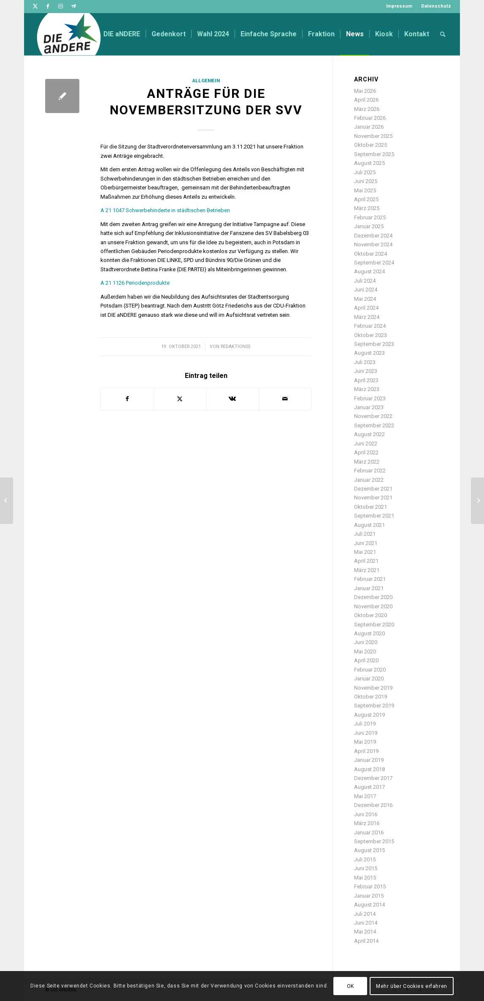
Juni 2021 (365, 543)
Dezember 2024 (373, 235)
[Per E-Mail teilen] (285, 399)
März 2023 (366, 389)
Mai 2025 (365, 190)
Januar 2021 (369, 588)
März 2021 (366, 570)
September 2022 (374, 425)
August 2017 (369, 787)
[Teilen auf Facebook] (127, 399)
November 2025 (373, 136)
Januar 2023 (369, 407)
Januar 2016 (369, 832)
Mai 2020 (365, 651)
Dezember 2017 (373, 778)
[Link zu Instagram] (60, 6)
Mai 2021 (365, 552)
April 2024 (366, 308)
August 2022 (369, 434)
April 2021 (366, 561)
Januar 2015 (369, 896)
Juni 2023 (365, 371)
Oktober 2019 (370, 696)
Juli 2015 (365, 859)
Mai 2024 (365, 299)
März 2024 (366, 317)
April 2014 (366, 941)
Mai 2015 (365, 877)
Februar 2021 (370, 579)
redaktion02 (236, 346)
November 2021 (373, 497)
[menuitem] (399, 6)
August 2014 (369, 904)
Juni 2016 (365, 814)
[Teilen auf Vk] (232, 399)
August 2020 (369, 633)
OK (350, 986)
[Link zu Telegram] (73, 6)
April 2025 (366, 199)
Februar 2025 (370, 217)
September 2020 (374, 624)
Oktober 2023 (370, 335)
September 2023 (374, 344)
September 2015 (374, 841)
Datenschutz (436, 6)
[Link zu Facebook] (48, 6)
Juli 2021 (365, 534)
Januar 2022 (369, 480)
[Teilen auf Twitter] (180, 399)
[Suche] (443, 34)
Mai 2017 (365, 796)
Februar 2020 (370, 669)
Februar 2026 (370, 118)
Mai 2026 (365, 91)
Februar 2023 (370, 398)
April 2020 (366, 660)
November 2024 (373, 244)
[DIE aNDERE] (69, 34)
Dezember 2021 (373, 489)
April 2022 (366, 452)
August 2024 (369, 271)
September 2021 (374, 516)
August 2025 (369, 163)
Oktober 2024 (370, 254)
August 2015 (369, 850)
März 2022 (366, 462)
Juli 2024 (365, 281)
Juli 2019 (365, 723)
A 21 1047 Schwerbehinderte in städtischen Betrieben (165, 210)
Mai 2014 (365, 931)
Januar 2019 (369, 760)
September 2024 (374, 262)
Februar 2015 (370, 886)
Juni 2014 (365, 923)
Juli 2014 (365, 914)
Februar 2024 (370, 326)
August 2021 (369, 525)
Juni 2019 (365, 733)
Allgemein (206, 81)
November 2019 (373, 688)
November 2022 (373, 416)
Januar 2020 (369, 678)
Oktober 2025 (370, 145)
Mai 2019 (365, 742)
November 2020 (373, 606)
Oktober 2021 (370, 507)
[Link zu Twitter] (35, 6)
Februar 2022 (370, 470)
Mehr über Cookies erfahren (411, 986)
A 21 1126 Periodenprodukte (135, 283)
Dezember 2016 (373, 805)
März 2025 (366, 208)
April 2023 (366, 380)
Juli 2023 (365, 362)
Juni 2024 (365, 289)
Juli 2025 (365, 172)
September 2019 (374, 705)
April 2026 (366, 100)
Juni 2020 (365, 642)
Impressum (399, 6)
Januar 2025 (369, 226)
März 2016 (366, 823)
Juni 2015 (365, 868)
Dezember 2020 (373, 597)
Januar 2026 (369, 127)
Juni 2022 (365, 443)
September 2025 (374, 154)
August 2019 (369, 715)
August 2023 (369, 353)
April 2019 (366, 751)
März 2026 (366, 109)
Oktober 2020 (370, 615)
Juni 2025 (365, 181)
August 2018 (369, 769)
